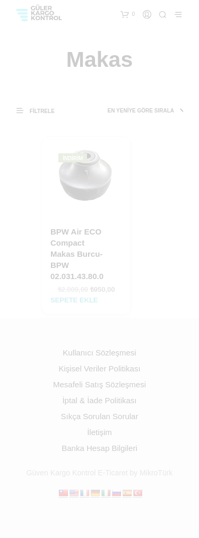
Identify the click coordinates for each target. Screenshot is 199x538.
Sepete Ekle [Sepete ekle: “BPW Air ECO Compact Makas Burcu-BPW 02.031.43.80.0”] (74, 300)
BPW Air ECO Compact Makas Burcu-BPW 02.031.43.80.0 (76, 254)
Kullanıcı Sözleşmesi (99, 352)
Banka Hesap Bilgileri (99, 448)
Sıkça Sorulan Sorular (100, 416)
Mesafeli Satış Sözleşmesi (99, 384)
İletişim (99, 432)
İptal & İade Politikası (99, 400)
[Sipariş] (135, 111)
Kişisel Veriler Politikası (99, 368)
